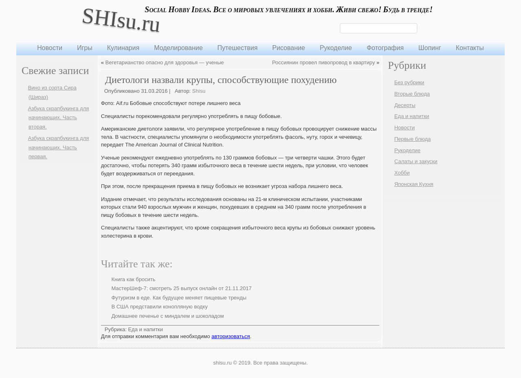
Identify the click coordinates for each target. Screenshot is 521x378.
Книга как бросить (133, 279)
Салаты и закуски (416, 161)
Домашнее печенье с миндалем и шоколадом (168, 316)
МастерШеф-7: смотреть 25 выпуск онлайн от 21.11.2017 (182, 288)
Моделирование (178, 47)
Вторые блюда (412, 94)
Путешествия (237, 47)
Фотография (385, 47)
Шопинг (429, 47)
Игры (84, 47)
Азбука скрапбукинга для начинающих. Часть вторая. (58, 117)
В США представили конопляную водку (160, 307)
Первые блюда (412, 139)
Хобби (402, 173)
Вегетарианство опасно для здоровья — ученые (164, 62)
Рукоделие (336, 47)
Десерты (405, 105)
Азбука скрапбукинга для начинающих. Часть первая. (58, 147)
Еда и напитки (145, 329)
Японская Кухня (413, 184)
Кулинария (123, 47)
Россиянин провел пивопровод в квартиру (323, 62)
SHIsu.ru (121, 20)
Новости (49, 47)
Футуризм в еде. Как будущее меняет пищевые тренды (179, 298)
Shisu (199, 91)
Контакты (470, 47)
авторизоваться (231, 336)
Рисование (288, 47)
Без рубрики (409, 82)
